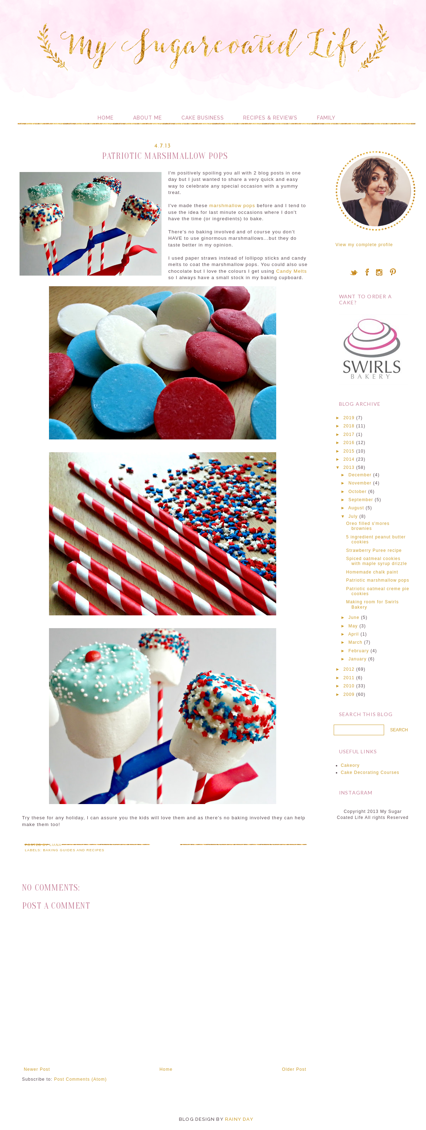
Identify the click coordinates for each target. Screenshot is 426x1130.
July (353, 516)
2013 (349, 467)
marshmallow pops (231, 205)
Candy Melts (291, 271)
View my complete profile (364, 244)
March (355, 642)
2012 (349, 669)
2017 (349, 434)
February (359, 650)
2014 (349, 459)
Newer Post (37, 1069)
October (358, 491)
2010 (349, 685)
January (358, 659)
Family (326, 118)
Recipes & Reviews (270, 118)
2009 (349, 694)
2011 (349, 677)
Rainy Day (239, 1119)
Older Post (294, 1069)
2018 (349, 425)
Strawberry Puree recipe (374, 550)
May (353, 626)
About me (147, 118)
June (354, 617)
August (356, 507)
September (361, 499)
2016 (349, 442)
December (360, 474)
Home (106, 118)
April (353, 634)
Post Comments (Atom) (80, 1079)
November (360, 483)
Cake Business (202, 118)
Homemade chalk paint (372, 572)
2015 (349, 451)
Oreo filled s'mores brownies (367, 526)
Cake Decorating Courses (370, 772)
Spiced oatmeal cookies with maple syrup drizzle (376, 561)
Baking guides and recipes (73, 850)
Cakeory (350, 765)
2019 (349, 417)
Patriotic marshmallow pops (377, 580)
